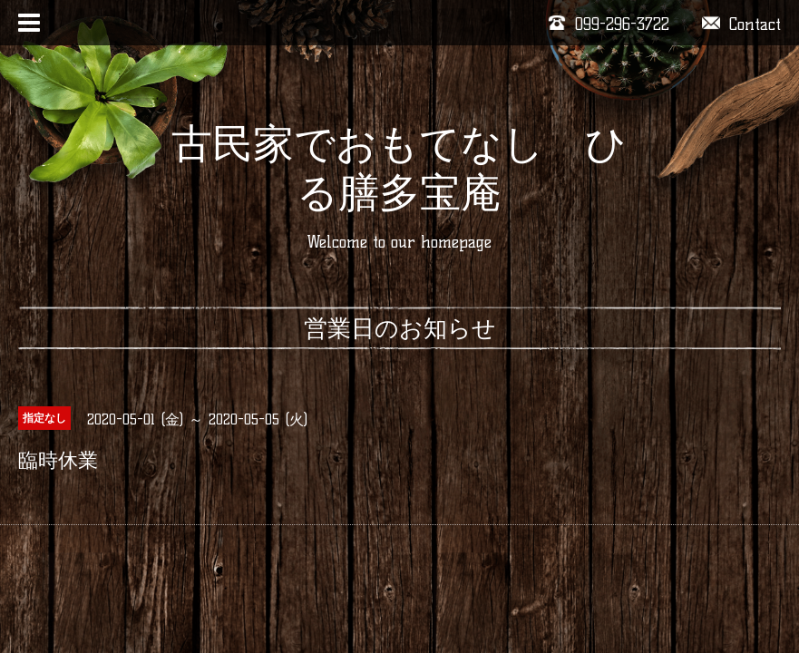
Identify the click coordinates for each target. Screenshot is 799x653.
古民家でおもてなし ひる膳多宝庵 (399, 168)
